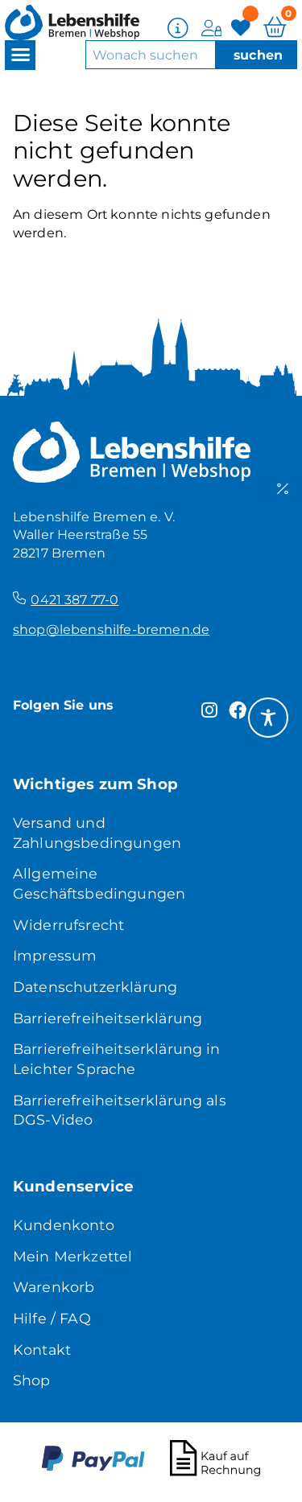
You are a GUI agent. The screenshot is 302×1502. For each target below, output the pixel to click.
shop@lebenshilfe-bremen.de (111, 629)
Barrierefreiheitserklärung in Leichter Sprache (117, 1058)
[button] (20, 54)
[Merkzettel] (243, 27)
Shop (32, 1380)
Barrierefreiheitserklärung (107, 1018)
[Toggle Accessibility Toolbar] (268, 717)
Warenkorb (53, 1286)
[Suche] (255, 54)
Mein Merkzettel (72, 1256)
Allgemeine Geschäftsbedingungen (99, 883)
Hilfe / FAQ (52, 1318)
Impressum (55, 955)
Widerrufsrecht (68, 924)
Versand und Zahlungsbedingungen (97, 832)
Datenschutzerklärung (95, 986)
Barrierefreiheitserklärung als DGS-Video (119, 1110)
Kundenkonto (63, 1224)
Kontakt (42, 1349)
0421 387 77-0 (74, 599)
